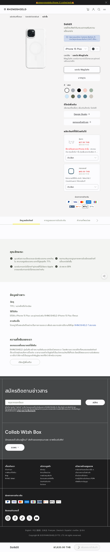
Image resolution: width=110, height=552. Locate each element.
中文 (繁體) (36, 530)
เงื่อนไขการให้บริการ (81, 475)
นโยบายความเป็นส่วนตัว (26, 411)
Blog (6, 475)
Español (68, 530)
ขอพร (14, 447)
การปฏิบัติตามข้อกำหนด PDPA (85, 478)
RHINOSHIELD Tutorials (85, 325)
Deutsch (60, 530)
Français (51, 530)
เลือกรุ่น (42, 469)
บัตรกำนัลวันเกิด (45, 481)
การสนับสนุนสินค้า (46, 475)
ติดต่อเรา (43, 484)
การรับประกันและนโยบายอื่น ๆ (84, 469)
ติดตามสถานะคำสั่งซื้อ (47, 478)
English (28, 530)
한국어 (82, 530)
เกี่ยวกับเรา (8, 469)
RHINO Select (10, 478)
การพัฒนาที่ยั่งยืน (10, 472)
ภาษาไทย (75, 530)
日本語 (44, 530)
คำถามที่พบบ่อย (45, 472)
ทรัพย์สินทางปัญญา (81, 481)
